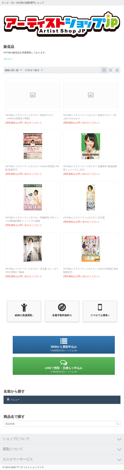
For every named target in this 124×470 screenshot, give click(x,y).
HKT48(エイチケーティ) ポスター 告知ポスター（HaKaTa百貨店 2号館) (29, 116)
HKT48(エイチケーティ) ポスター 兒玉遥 (84, 217)
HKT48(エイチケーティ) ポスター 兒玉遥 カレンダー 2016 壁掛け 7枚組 (32, 270)
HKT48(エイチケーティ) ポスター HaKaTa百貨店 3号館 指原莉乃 (32, 168)
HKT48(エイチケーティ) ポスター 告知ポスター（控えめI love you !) (89, 116)
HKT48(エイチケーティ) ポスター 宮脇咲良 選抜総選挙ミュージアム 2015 (90, 168)
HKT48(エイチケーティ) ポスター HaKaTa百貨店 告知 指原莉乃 (90, 270)
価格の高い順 (13, 70)
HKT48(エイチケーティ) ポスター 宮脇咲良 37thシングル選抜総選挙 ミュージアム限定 (32, 219)
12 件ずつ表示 (33, 70)
